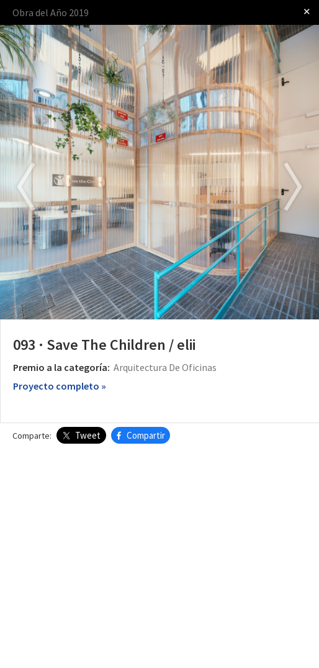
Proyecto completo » (59, 386)
